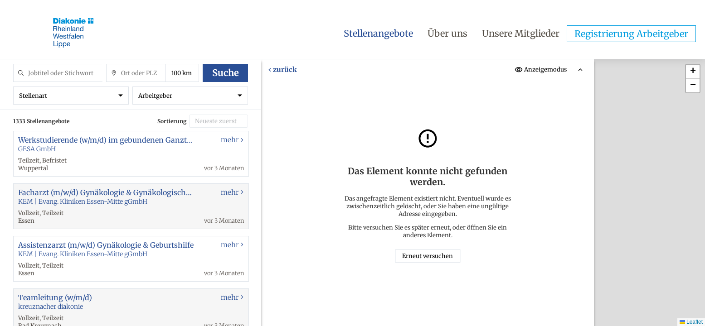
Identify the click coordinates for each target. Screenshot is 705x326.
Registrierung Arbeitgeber (631, 33)
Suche (225, 72)
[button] (693, 72)
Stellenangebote (378, 33)
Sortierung (172, 121)
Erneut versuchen (427, 256)
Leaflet (691, 322)
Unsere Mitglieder (520, 33)
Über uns (447, 33)
